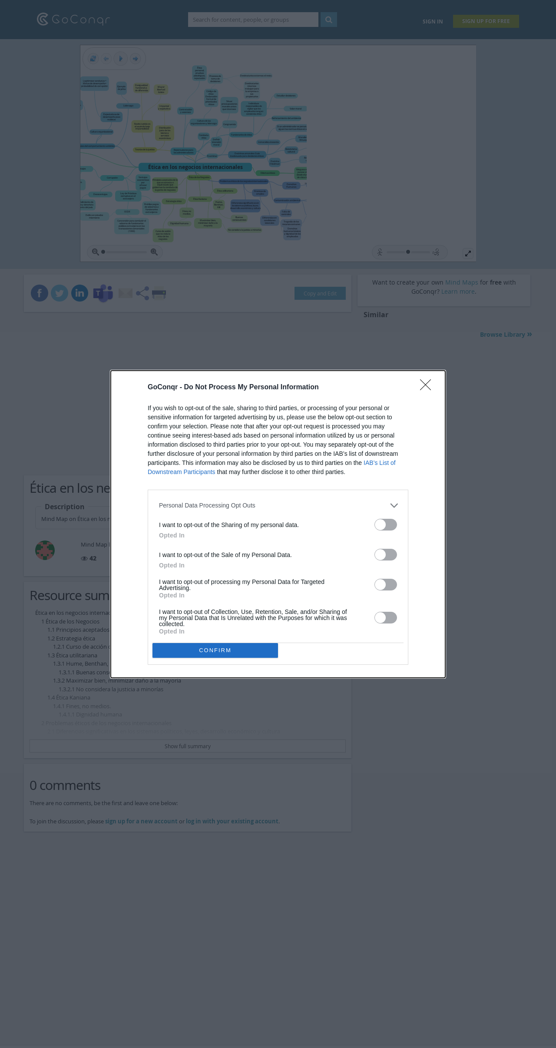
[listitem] (278, 505)
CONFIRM (215, 650)
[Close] (428, 387)
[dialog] (278, 524)
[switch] (385, 525)
